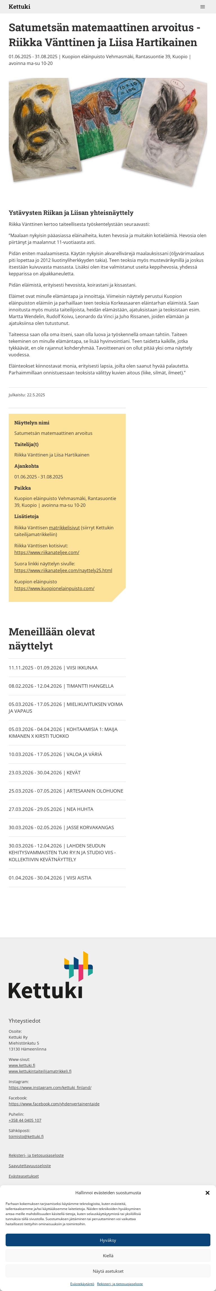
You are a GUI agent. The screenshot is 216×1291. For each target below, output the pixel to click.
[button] (207, 1192)
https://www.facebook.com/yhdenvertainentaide (54, 1103)
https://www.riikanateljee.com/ (46, 552)
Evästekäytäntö (82, 1283)
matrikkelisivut (64, 528)
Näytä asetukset (108, 1271)
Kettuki (19, 6)
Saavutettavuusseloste (30, 1165)
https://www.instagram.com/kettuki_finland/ (50, 1087)
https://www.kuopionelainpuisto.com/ (54, 588)
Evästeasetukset (24, 1176)
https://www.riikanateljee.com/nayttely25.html (63, 570)
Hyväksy (108, 1240)
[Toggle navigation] (203, 6)
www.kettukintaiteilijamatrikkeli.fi (40, 1071)
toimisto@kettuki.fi (26, 1136)
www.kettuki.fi (22, 1065)
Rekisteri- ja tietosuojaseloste (120, 1283)
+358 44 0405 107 (25, 1120)
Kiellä (108, 1255)
